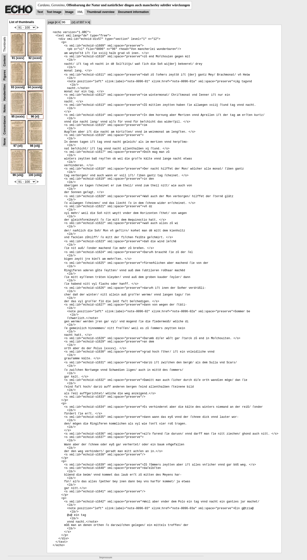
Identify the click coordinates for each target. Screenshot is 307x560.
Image (69, 12)
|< (56, 22)
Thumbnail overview (100, 12)
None (4, 141)
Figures (4, 75)
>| (89, 22)
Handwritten (4, 92)
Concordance (4, 125)
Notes (4, 108)
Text (40, 12)
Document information (133, 12)
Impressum (105, 557)
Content (4, 60)
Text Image (54, 12)
